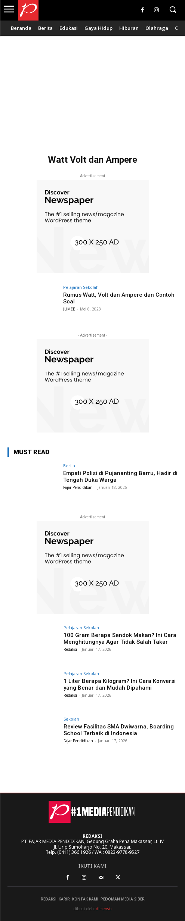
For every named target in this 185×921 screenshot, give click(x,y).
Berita (69, 465)
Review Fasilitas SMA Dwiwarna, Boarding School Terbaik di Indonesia (119, 730)
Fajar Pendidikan (78, 487)
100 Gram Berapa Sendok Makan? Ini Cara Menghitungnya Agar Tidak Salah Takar (120, 638)
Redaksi (70, 649)
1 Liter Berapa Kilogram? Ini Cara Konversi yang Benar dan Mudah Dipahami (120, 684)
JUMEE (69, 309)
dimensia (104, 908)
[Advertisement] (92, 92)
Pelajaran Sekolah (81, 287)
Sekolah (71, 719)
